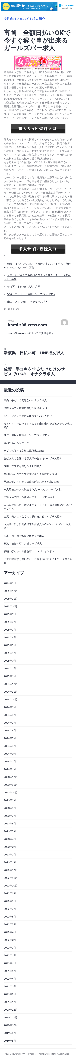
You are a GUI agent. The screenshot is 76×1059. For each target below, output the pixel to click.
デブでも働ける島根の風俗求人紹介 (24, 450)
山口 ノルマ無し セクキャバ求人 (27, 301)
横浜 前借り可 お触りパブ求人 (23, 543)
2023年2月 (10, 854)
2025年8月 (10, 621)
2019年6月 (10, 1032)
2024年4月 (10, 745)
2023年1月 (10, 862)
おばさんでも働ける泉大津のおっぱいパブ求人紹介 (33, 458)
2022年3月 (10, 939)
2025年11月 (10, 598)
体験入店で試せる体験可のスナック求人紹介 (29, 497)
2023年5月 (10, 831)
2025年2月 (10, 668)
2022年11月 (10, 877)
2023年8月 (10, 807)
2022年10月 (10, 885)
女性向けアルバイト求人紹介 (24, 19)
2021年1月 (10, 1001)
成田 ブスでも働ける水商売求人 (23, 466)
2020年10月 (10, 1025)
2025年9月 (10, 614)
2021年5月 (10, 970)
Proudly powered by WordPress (19, 1054)
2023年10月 (10, 792)
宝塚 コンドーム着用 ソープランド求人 (31, 293)
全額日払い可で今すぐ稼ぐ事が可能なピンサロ (30, 473)
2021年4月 (10, 978)
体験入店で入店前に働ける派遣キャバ (25, 407)
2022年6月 (10, 916)
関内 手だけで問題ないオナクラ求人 (25, 400)
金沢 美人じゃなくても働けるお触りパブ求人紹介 (33, 516)
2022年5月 (10, 924)
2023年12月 (10, 776)
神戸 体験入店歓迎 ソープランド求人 (26, 435)
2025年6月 (10, 637)
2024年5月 (10, 738)
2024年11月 (10, 691)
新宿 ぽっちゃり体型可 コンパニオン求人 (29, 551)
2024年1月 (10, 769)
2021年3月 (10, 986)
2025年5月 (10, 645)
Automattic (63, 1054)
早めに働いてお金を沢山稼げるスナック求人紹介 (32, 481)
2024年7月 (10, 722)
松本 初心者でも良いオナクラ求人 (24, 535)
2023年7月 (10, 815)
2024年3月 (10, 753)
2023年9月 (10, 800)
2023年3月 (10, 846)
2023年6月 (10, 823)
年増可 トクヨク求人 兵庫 (23, 286)
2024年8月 (10, 714)
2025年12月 (10, 590)
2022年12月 (10, 869)
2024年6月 (10, 730)
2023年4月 (10, 838)
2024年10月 (10, 699)
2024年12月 (10, 683)
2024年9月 (10, 707)
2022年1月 (10, 955)
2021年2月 (10, 994)
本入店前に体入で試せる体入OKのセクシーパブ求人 (33, 489)
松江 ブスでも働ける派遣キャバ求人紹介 (28, 415)
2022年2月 (10, 947)
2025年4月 (10, 652)
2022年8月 (10, 900)
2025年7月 (10, 629)
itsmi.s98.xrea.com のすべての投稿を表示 (31, 333)
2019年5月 (10, 1040)
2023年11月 (10, 784)
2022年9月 (10, 893)
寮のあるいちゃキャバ (16, 442)
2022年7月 (10, 908)
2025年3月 (10, 660)
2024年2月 (10, 761)
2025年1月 (10, 676)
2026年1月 (10, 582)
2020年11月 (10, 1017)
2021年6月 (10, 963)
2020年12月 (10, 1009)
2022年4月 (10, 931)
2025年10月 (10, 606)
